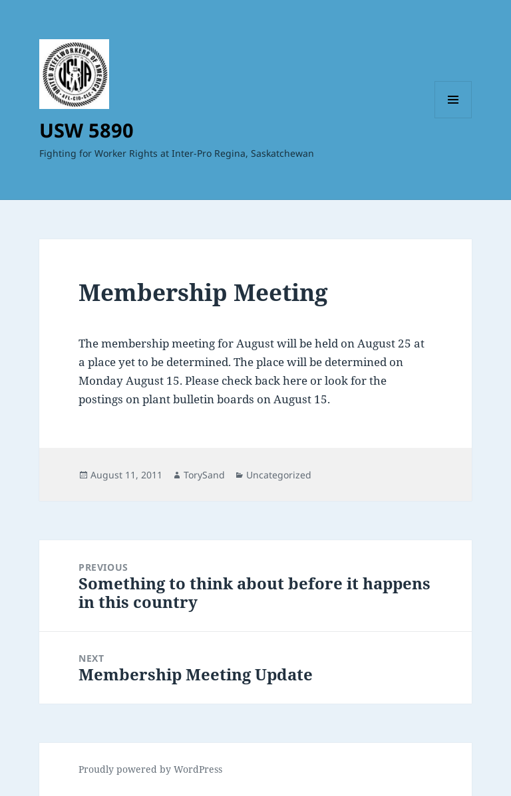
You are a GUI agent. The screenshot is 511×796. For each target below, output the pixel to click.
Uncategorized (278, 474)
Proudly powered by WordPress (150, 769)
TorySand (204, 474)
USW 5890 (86, 130)
